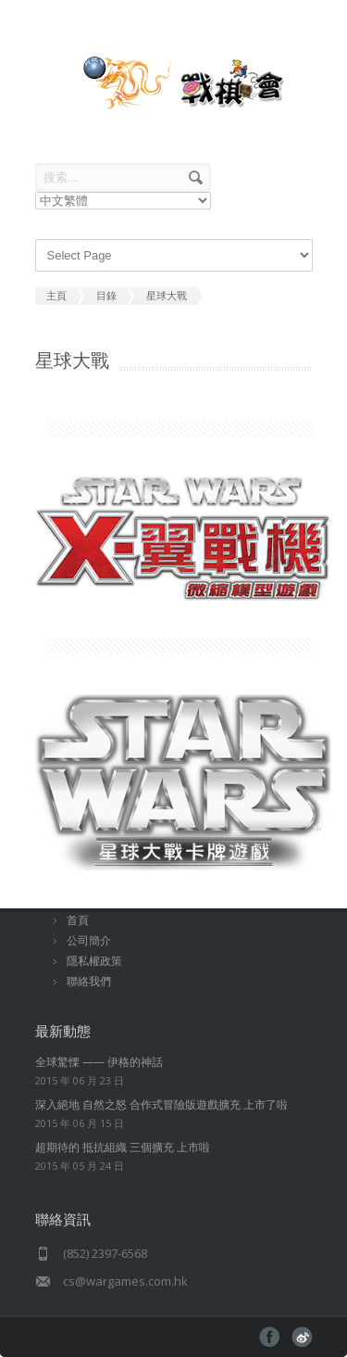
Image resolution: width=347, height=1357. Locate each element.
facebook (269, 1337)
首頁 (78, 920)
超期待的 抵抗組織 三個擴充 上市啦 (122, 1147)
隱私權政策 (94, 961)
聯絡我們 (89, 981)
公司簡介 (89, 940)
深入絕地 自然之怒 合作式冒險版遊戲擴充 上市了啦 (161, 1104)
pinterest (302, 1337)
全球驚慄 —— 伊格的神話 (99, 1062)
